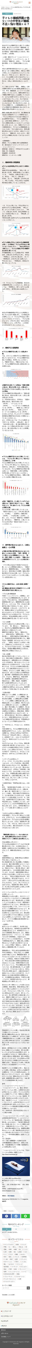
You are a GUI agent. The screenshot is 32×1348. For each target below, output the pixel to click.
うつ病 (6, 1259)
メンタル (23, 1261)
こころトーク (6, 1311)
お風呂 (20, 1252)
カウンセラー (23, 1266)
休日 (5, 1256)
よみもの (5, 1321)
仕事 (20, 1279)
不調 (10, 1269)
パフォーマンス (8, 1276)
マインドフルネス (9, 1244)
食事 (10, 1249)
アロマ (11, 1254)
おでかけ (11, 1264)
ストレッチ (20, 1264)
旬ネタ (4, 1326)
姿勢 (5, 1271)
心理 (5, 1252)
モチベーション (8, 1261)
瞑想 (17, 1244)
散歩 (5, 1269)
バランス (16, 1256)
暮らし (15, 1247)
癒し (5, 1264)
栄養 (10, 1252)
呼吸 (5, 1247)
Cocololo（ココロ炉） (9, 1295)
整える (21, 1247)
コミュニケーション (14, 1271)
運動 (5, 1249)
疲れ (10, 1256)
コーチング (14, 1266)
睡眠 (5, 1211)
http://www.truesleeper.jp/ (9, 1154)
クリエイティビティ (9, 1281)
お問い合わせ (4, 1333)
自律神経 (24, 1256)
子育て (17, 1261)
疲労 (16, 1259)
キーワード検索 (7, 1285)
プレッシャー (23, 1269)
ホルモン (11, 1211)
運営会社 (3, 1330)
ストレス (23, 1244)
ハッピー (25, 1249)
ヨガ (25, 1252)
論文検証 (6, 1266)
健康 (15, 1249)
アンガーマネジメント (10, 1279)
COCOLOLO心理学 (9, 1274)
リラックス (24, 1259)
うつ (5, 1254)
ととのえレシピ (7, 1316)
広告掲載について (6, 1336)
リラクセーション (20, 1276)
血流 (15, 1269)
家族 (18, 1274)
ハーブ (24, 1271)
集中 (11, 1259)
